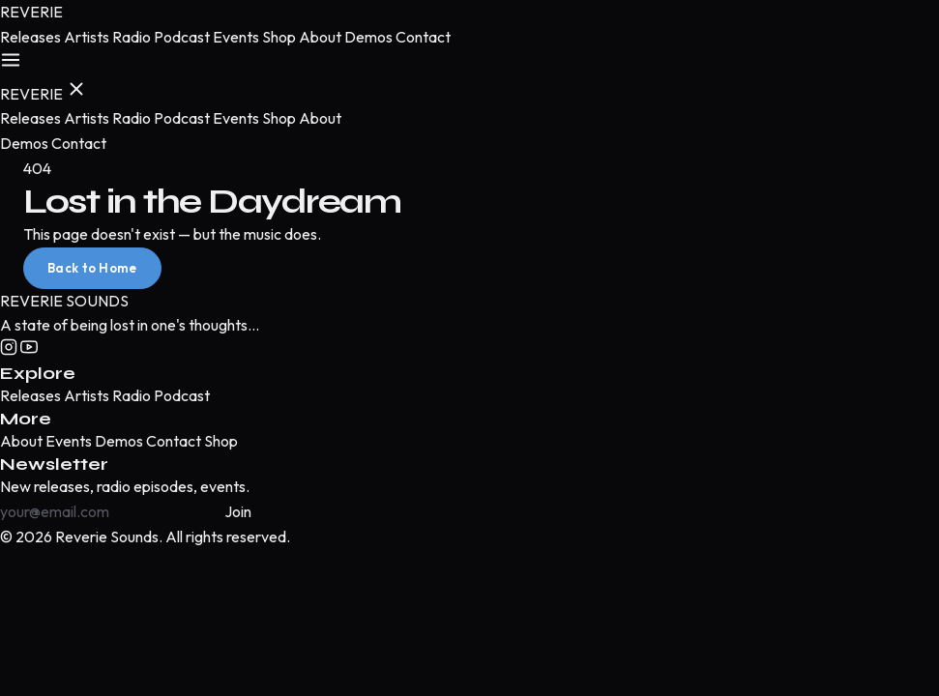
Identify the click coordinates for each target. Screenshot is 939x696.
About (320, 36)
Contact (423, 36)
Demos (368, 36)
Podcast (182, 36)
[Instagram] (10, 350)
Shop (279, 36)
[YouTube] (29, 350)
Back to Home (92, 268)
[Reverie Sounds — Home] (31, 11)
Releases (30, 36)
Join (237, 511)
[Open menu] (10, 61)
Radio (131, 36)
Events (236, 36)
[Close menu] (76, 90)
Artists (86, 36)
